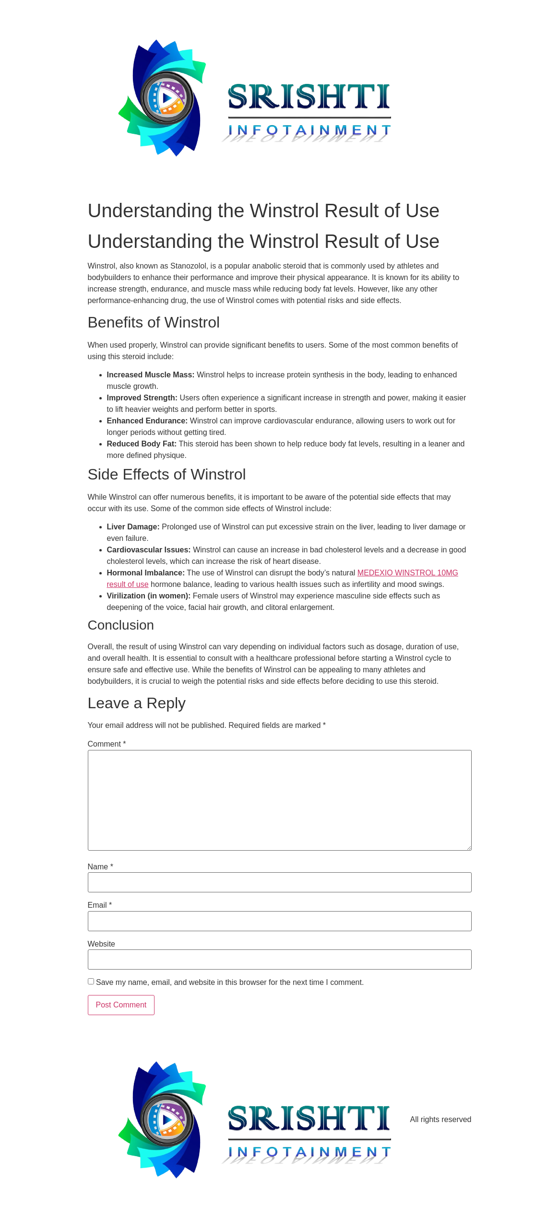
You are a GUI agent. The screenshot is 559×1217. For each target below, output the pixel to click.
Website (102, 944)
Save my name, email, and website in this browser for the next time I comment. (230, 982)
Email (100, 905)
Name (100, 867)
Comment (107, 744)
